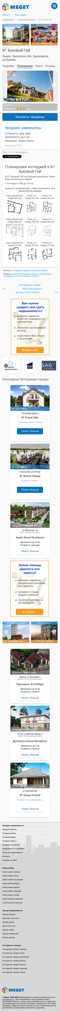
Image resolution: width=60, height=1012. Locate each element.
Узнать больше (30, 431)
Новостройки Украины (11, 872)
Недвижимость (8, 20)
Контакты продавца (30, 117)
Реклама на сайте (9, 860)
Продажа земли (8, 841)
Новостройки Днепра (11, 883)
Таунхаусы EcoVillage (30, 684)
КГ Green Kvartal (30, 795)
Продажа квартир (9, 829)
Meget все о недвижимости (30, 990)
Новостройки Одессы (11, 887)
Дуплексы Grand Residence (28, 292)
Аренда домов (8, 922)
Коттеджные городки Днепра (14, 961)
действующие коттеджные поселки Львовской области (27, 275)
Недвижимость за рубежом (13, 849)
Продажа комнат (9, 833)
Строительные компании (12, 903)
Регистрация (20, 15)
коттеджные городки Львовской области (30, 270)
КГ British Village (30, 476)
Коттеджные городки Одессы (14, 965)
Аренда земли (8, 930)
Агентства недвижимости (12, 852)
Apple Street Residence (32, 289)
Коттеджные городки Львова (13, 972)
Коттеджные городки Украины (14, 949)
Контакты (6, 856)
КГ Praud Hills (30, 417)
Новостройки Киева (10, 876)
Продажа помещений (11, 845)
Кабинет (6, 15)
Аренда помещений (10, 934)
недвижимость (21, 152)
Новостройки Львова (10, 895)
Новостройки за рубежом (12, 899)
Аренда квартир (8, 914)
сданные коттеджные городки (25, 274)
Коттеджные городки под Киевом (15, 957)
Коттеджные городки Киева (13, 953)
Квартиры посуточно (10, 918)
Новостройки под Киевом (12, 880)
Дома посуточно (9, 926)
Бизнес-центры (8, 937)
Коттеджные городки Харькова (14, 968)
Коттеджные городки (26, 20)
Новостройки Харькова (11, 891)
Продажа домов (8, 837)
